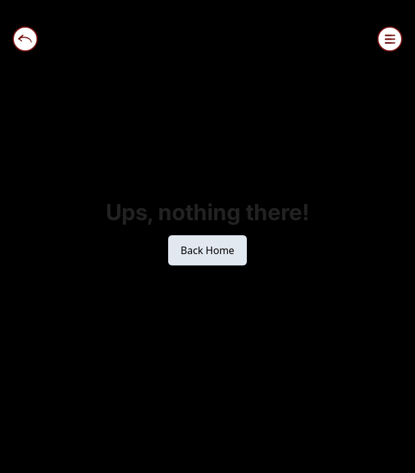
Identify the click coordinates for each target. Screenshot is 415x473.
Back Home (207, 250)
